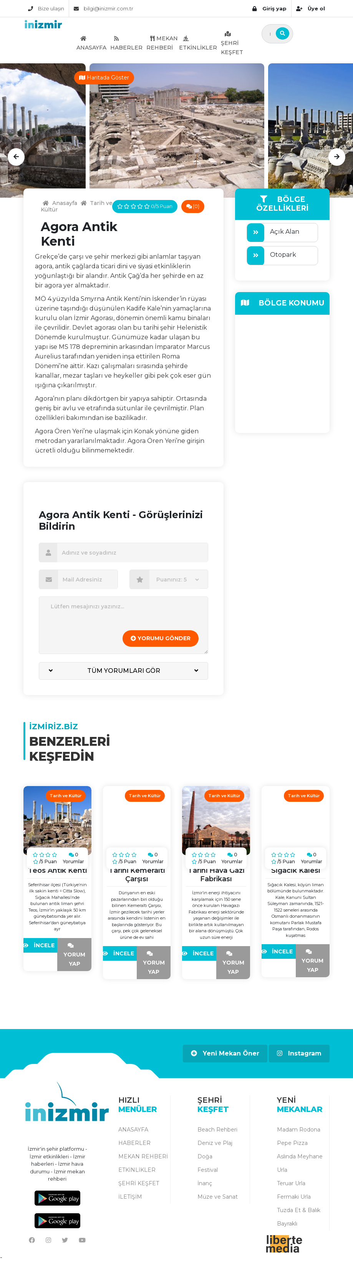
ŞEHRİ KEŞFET (232, 43)
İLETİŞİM (130, 1196)
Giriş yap (269, 8)
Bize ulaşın (46, 8)
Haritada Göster (104, 77)
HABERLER (126, 43)
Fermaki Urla (294, 1196)
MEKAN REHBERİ (162, 43)
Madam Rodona (298, 1129)
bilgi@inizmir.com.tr (103, 8)
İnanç (204, 1183)
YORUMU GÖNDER (161, 638)
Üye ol (310, 8)
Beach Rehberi (217, 1129)
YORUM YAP (74, 955)
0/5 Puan (144, 206)
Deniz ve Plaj (214, 1143)
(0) (193, 206)
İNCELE (40, 945)
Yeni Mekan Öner (225, 1053)
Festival (207, 1169)
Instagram (299, 1053)
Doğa (204, 1156)
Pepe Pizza (292, 1143)
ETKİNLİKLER (198, 43)
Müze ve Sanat (217, 1196)
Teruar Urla (291, 1183)
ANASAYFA (91, 43)
